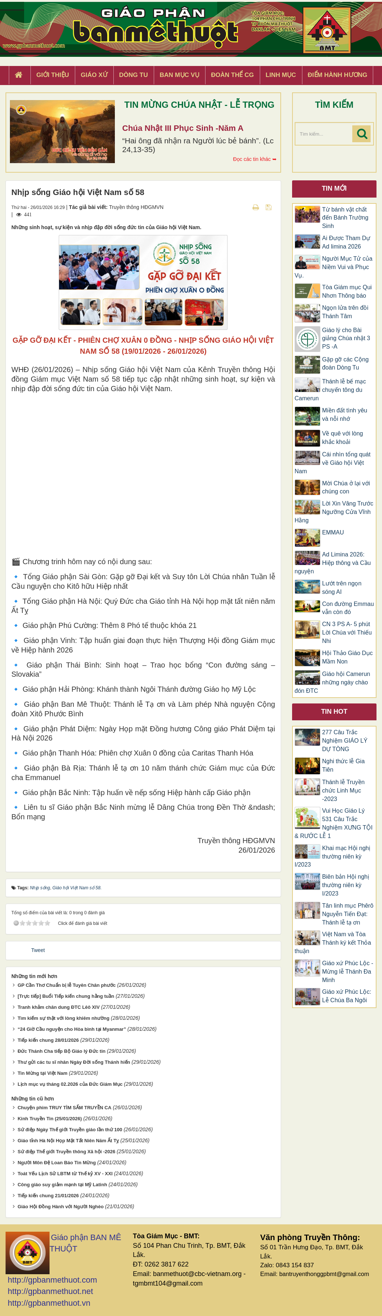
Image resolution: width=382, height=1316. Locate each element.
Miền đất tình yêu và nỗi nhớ (344, 414)
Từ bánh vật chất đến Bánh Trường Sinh (345, 217)
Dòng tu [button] (133, 74)
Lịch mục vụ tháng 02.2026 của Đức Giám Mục (70, 1084)
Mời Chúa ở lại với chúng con (346, 487)
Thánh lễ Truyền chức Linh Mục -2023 (343, 790)
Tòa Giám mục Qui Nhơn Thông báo (347, 291)
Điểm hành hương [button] (338, 74)
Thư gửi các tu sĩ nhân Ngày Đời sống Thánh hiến (74, 1062)
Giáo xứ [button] (94, 74)
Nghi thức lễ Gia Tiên (343, 765)
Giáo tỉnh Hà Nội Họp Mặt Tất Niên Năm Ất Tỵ (68, 1140)
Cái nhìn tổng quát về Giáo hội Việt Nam (333, 462)
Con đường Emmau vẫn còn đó (348, 608)
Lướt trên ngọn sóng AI (342, 587)
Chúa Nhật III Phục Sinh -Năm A (183, 128)
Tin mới (334, 188)
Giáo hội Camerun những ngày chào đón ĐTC (332, 682)
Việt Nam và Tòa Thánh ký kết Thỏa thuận (333, 942)
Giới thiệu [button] (52, 74)
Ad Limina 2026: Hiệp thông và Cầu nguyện (333, 562)
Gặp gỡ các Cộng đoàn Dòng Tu (345, 363)
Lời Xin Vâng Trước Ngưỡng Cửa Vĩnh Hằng (334, 511)
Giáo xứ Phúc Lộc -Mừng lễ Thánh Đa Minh (347, 971)
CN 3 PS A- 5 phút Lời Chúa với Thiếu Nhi (347, 632)
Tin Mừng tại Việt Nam (43, 1073)
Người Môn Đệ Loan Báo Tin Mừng (57, 1162)
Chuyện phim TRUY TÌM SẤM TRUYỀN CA (65, 1107)
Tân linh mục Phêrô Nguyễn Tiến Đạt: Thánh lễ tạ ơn (348, 914)
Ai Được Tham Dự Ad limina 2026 (346, 242)
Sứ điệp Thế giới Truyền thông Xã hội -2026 (66, 1151)
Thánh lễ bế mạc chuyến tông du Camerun (330, 389)
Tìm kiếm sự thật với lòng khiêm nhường (63, 1018)
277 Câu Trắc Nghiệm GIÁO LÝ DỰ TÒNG (345, 740)
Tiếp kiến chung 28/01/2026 (48, 1040)
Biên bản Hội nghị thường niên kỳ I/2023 (345, 885)
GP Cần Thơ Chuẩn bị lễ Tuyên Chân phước (67, 985)
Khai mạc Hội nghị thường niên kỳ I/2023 (333, 856)
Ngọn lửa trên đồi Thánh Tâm (345, 312)
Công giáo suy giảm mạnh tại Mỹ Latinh (62, 1184)
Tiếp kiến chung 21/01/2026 (48, 1195)
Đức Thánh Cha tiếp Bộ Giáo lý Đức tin (62, 1051)
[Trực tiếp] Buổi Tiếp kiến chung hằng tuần (66, 996)
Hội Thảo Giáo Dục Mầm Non (347, 657)
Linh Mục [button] (281, 74)
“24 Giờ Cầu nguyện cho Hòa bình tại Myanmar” (72, 1029)
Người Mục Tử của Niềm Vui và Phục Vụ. (333, 267)
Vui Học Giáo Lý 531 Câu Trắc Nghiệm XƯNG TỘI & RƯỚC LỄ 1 (334, 823)
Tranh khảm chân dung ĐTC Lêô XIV (59, 1007)
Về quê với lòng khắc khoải (342, 437)
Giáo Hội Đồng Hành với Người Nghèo (61, 1206)
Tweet (38, 950)
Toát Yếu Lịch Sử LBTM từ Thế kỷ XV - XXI (65, 1173)
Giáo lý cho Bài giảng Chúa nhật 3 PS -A (346, 338)
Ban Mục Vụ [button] (179, 74)
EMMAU (333, 532)
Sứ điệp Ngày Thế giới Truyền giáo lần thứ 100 (70, 1129)
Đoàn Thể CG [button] (232, 74)
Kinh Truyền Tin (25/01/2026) (50, 1118)
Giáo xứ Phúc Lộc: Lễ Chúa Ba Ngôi (346, 996)
